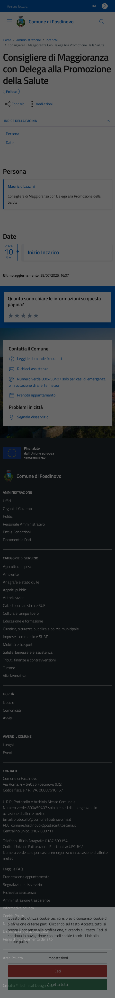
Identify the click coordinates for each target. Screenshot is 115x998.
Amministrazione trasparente (26, 900)
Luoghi (8, 745)
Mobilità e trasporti (18, 644)
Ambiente (11, 574)
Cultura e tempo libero (21, 613)
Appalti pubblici (15, 590)
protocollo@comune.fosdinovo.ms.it (42, 819)
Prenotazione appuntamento (26, 877)
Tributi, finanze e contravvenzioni (29, 660)
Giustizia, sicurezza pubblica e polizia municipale (41, 629)
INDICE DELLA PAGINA (57, 121)
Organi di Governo (17, 508)
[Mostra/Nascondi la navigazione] (10, 21)
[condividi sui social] (14, 104)
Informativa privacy (18, 908)
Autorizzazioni (14, 598)
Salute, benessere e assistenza (28, 652)
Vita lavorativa (14, 675)
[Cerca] (102, 22)
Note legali (11, 923)
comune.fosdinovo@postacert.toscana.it (43, 825)
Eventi (8, 752)
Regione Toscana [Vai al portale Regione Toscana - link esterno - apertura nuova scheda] (17, 6)
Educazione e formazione (23, 621)
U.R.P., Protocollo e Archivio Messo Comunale (39, 802)
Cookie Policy (13, 916)
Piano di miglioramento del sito (28, 939)
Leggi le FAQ (13, 869)
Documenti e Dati (17, 540)
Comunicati (12, 710)
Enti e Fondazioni (17, 532)
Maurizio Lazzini (21, 186)
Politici (8, 516)
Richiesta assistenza (19, 892)
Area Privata (13, 958)
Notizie (8, 702)
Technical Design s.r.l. (36, 985)
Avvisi (7, 718)
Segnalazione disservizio (22, 884)
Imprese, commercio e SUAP (25, 637)
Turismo (9, 668)
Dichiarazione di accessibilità (25, 931)
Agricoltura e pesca (18, 566)
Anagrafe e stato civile (21, 582)
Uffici (7, 501)
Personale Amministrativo (24, 524)
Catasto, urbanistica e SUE (24, 605)
